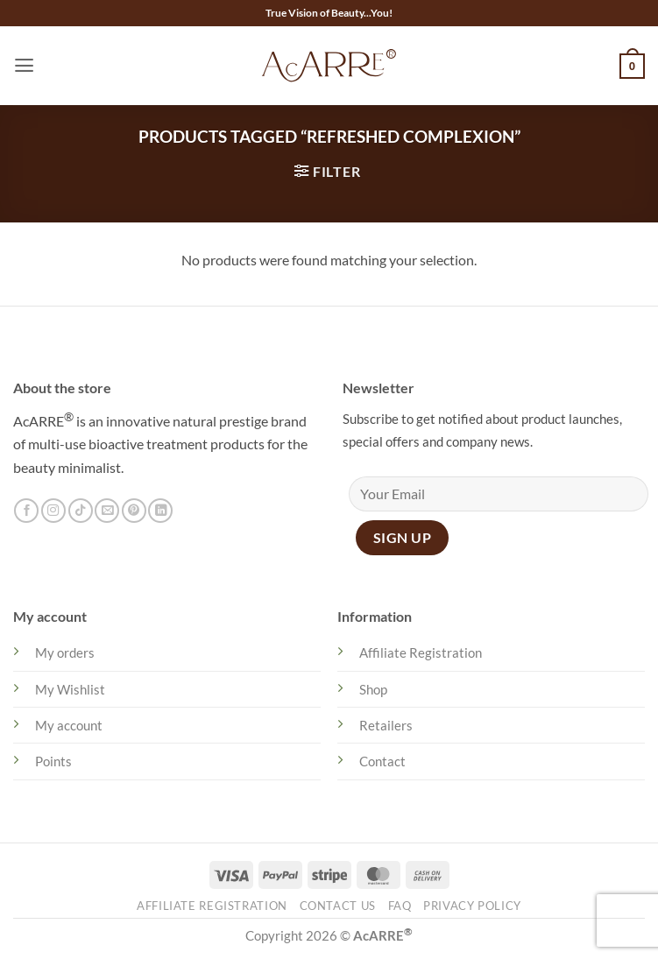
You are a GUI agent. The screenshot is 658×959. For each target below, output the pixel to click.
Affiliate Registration (420, 652)
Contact (382, 761)
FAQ (400, 906)
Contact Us (338, 906)
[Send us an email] (107, 511)
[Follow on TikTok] (80, 511)
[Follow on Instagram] (53, 511)
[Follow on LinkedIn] (160, 511)
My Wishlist (70, 689)
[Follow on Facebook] (26, 511)
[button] (24, 66)
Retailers (386, 725)
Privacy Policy (472, 906)
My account (69, 725)
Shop (373, 689)
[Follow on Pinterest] (134, 511)
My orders (65, 652)
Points (53, 761)
